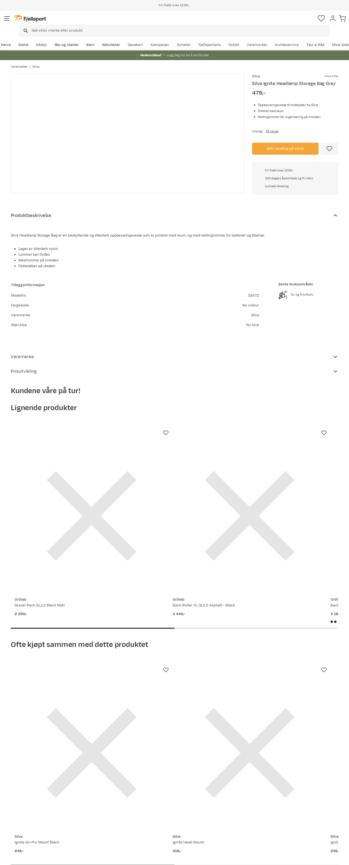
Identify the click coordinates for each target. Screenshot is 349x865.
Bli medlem (318, 753)
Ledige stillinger (161, 817)
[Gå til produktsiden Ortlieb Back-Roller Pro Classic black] (216, 477)
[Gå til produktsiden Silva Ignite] (301, 643)
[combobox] (178, 23)
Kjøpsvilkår (318, 858)
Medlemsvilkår (160, 809)
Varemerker (297, 37)
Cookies (340, 858)
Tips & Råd (25, 817)
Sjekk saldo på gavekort (36, 802)
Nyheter (224, 37)
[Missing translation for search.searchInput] (84, 22)
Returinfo (24, 809)
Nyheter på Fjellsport (100, 802)
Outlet (273, 37)
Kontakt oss (26, 832)
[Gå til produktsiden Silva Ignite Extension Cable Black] (216, 643)
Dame (33, 37)
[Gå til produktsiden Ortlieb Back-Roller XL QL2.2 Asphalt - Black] (132, 477)
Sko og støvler (77, 37)
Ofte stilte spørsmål (33, 794)
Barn (100, 37)
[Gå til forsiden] (35, 22)
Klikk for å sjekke (295, 214)
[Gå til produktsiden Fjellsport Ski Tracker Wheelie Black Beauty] (301, 477)
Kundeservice (326, 37)
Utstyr (51, 37)
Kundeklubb (158, 802)
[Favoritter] (305, 23)
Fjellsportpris (249, 37)
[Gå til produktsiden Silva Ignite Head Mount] (132, 643)
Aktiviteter (121, 37)
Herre (16, 37)
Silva (35, 62)
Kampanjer (199, 37)
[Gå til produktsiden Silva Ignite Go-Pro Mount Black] (47, 643)
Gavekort (89, 817)
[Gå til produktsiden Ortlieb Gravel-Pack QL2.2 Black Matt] (47, 477)
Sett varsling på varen (285, 147)
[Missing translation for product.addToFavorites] (329, 148)
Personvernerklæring (288, 858)
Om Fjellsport (159, 794)
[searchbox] (184, 23)
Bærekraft (157, 825)
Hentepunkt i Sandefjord (36, 825)
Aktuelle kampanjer (98, 794)
